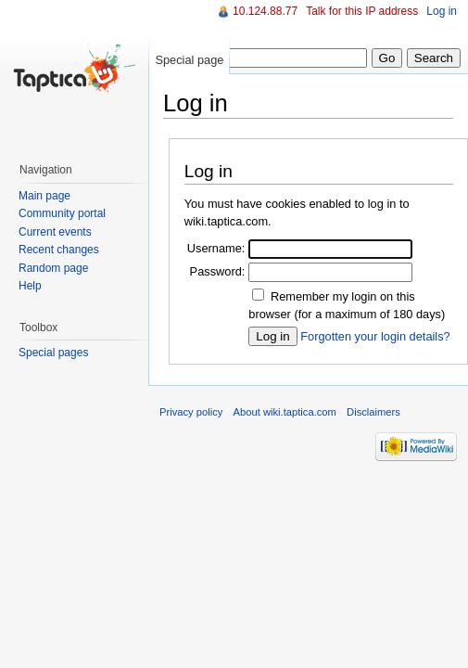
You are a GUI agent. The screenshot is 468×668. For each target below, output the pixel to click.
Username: (216, 248)
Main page (44, 195)
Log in (441, 11)
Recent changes (59, 249)
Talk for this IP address (362, 11)
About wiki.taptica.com (285, 412)
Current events (55, 231)
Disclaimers (373, 412)
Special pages (53, 352)
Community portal (62, 213)
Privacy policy (190, 412)
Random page (53, 268)
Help (30, 285)
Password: (218, 271)
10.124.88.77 (265, 11)
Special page (189, 60)
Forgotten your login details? (374, 336)
